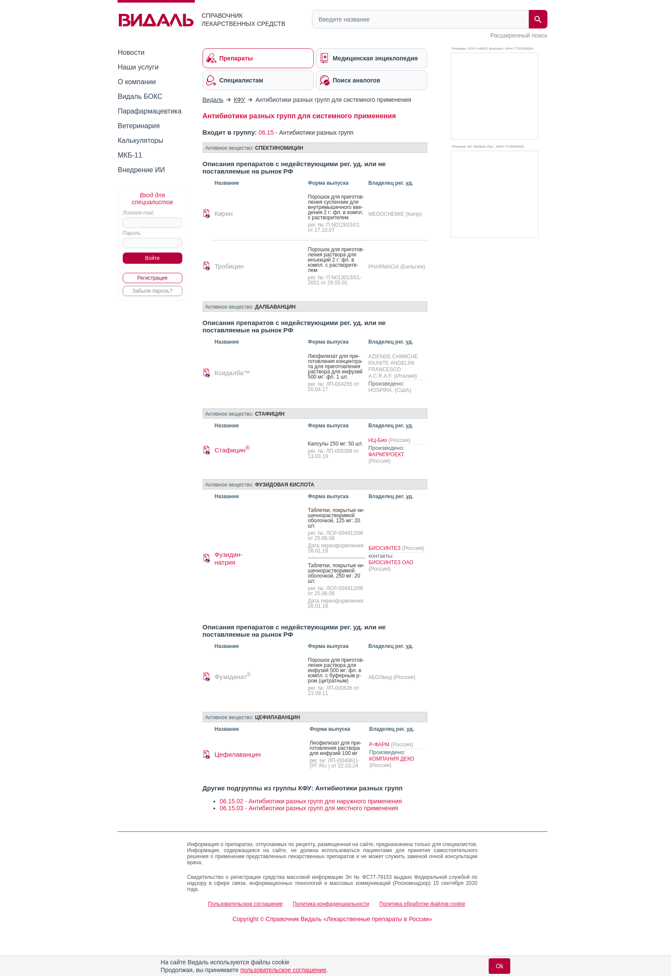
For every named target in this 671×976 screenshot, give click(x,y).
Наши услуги (138, 67)
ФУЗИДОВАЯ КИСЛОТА (284, 485)
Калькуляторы (140, 140)
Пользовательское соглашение (245, 904)
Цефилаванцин (238, 754)
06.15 (265, 132)
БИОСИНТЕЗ (385, 548)
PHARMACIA (385, 267)
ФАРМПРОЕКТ (386, 455)
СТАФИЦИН (269, 414)
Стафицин (232, 450)
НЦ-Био (378, 440)
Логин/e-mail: (138, 213)
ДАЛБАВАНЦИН (275, 307)
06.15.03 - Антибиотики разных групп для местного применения (309, 808)
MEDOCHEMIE (387, 214)
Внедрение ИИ (141, 170)
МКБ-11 (130, 155)
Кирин (224, 213)
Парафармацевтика (150, 111)
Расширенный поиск (518, 35)
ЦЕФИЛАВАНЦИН (277, 717)
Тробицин (229, 266)
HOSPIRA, (382, 390)
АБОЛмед (381, 677)
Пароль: (132, 233)
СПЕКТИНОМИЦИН (279, 148)
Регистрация (152, 278)
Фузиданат (233, 676)
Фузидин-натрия (229, 558)
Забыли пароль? (152, 291)
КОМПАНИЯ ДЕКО (391, 759)
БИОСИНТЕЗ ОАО (391, 562)
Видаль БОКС (140, 96)
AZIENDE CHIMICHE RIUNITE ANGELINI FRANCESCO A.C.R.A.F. (393, 366)
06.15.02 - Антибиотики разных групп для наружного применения (311, 801)
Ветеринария (139, 126)
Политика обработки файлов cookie (422, 904)
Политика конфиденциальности (331, 904)
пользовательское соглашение (283, 970)
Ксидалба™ (232, 372)
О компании (137, 81)
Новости (131, 52)
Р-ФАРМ (380, 745)
